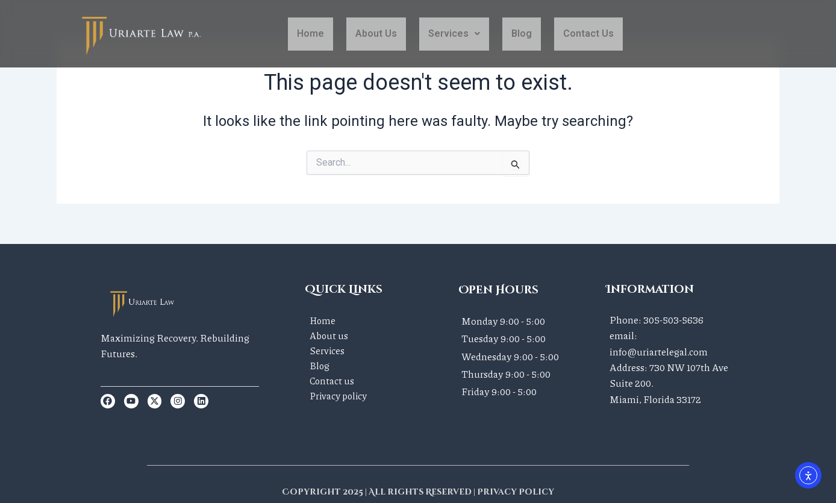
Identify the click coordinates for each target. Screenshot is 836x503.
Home (310, 33)
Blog (521, 33)
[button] (454, 34)
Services (454, 33)
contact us (588, 33)
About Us (376, 33)
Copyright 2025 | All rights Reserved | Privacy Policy (418, 492)
